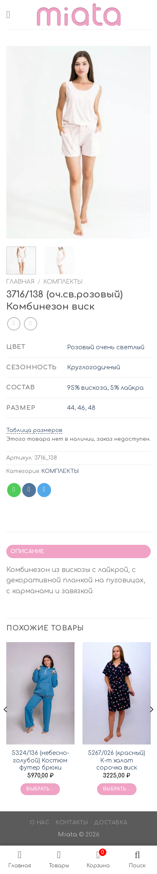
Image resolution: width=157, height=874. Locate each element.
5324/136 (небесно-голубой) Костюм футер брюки (40, 760)
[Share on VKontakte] (29, 490)
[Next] (151, 725)
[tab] (78, 551)
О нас (40, 823)
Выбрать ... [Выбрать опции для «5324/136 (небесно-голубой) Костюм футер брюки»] (40, 789)
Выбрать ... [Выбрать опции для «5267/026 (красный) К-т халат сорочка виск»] (117, 789)
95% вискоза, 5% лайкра (105, 387)
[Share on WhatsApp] (14, 490)
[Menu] (11, 14)
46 (81, 407)
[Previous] (6, 725)
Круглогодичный (93, 367)
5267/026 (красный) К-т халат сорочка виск (116, 760)
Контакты (72, 823)
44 (71, 407)
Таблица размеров (34, 430)
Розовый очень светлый (105, 347)
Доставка (110, 823)
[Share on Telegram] (44, 490)
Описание (27, 551)
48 (91, 407)
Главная (20, 282)
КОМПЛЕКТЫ (63, 282)
